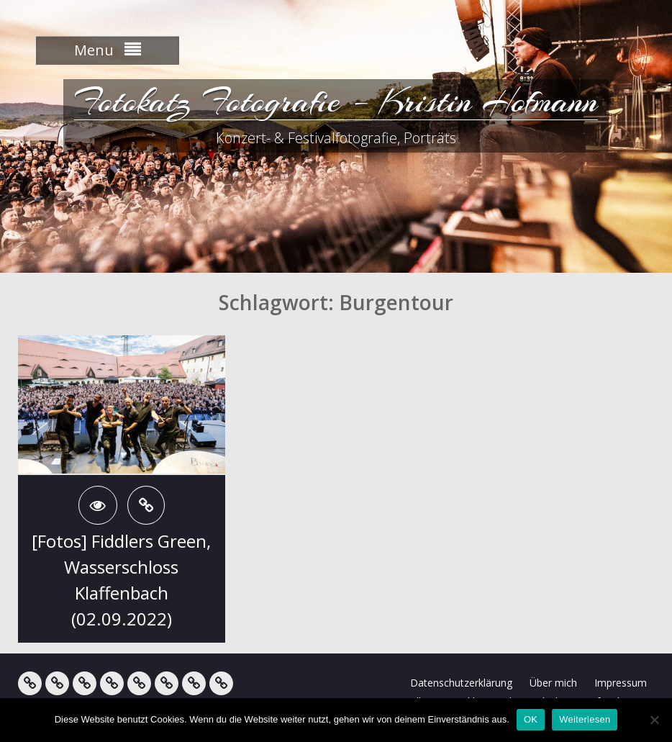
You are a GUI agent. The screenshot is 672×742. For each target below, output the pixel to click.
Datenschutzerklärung (461, 682)
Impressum (620, 682)
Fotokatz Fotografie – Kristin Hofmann (336, 101)
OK (530, 719)
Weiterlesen (584, 719)
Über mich (553, 682)
